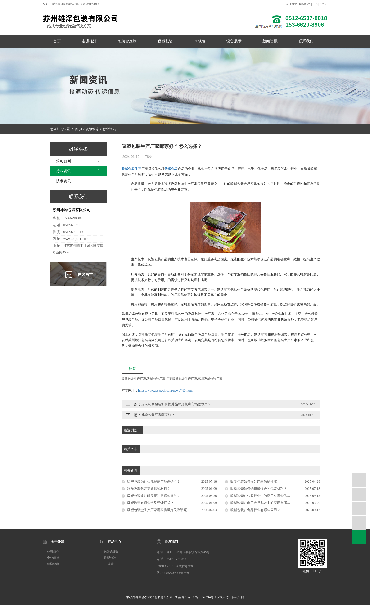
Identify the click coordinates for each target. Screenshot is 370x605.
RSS (315, 4)
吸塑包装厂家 (156, 378)
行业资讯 (109, 129)
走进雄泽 (89, 41)
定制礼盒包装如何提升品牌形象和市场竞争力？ (176, 404)
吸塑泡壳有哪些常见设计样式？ (150, 503)
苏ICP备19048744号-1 (201, 597)
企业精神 (53, 558)
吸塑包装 (165, 41)
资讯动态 (92, 129)
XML (323, 4)
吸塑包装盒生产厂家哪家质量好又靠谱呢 (157, 510)
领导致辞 (53, 564)
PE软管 (200, 41)
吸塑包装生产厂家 (134, 378)
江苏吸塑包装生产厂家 (181, 378)
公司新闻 (63, 161)
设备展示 (234, 41)
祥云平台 (238, 597)
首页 (57, 41)
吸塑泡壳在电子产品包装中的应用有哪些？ (261, 503)
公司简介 (53, 551)
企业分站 (291, 4)
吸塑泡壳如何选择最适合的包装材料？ (258, 488)
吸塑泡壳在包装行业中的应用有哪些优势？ (261, 496)
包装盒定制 (127, 41)
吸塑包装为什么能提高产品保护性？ (153, 481)
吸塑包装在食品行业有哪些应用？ (255, 510)
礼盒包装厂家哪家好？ (158, 415)
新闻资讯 (270, 41)
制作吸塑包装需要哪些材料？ (148, 488)
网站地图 (305, 4)
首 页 (78, 129)
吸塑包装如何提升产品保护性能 (253, 481)
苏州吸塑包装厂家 (210, 378)
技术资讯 (63, 181)
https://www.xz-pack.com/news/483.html (165, 390)
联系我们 (306, 41)
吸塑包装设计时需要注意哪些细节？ (153, 496)
